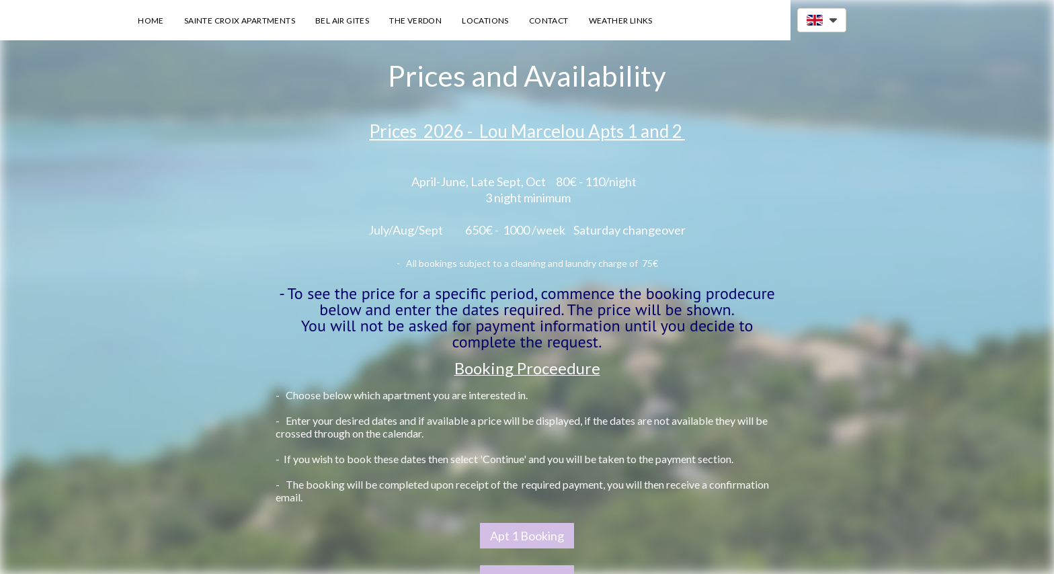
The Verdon (415, 20)
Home (151, 20)
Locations (485, 20)
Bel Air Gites (342, 20)
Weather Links (621, 20)
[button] (821, 20)
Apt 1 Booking (527, 535)
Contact (549, 20)
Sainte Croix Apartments (239, 20)
